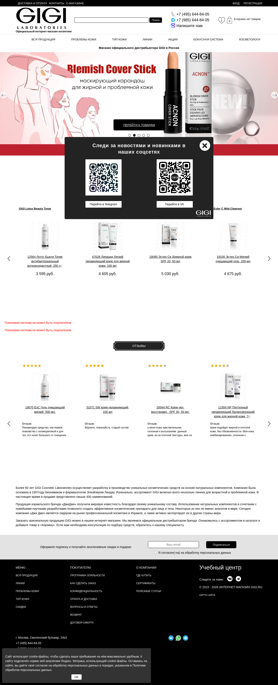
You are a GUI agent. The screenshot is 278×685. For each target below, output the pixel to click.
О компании (146, 567)
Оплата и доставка (83, 599)
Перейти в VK (174, 204)
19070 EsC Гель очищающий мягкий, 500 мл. (45, 410)
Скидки (21, 606)
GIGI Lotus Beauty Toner (35, 208)
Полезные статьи (148, 591)
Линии (147, 39)
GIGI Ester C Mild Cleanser (224, 208)
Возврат (76, 614)
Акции (173, 39)
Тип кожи (119, 39)
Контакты (56, 3)
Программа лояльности (87, 575)
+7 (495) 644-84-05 (28, 643)
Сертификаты (145, 583)
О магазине (75, 3)
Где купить (144, 575)
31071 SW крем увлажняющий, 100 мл (107, 410)
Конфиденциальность (86, 591)
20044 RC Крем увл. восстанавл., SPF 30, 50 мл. (170, 410)
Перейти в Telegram (103, 204)
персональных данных (215, 552)
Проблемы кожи (83, 39)
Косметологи (249, 39)
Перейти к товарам (139, 125)
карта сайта (207, 595)
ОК (76, 677)
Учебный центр (220, 567)
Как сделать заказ (83, 583)
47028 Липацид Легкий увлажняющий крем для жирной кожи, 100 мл (108, 261)
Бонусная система (208, 39)
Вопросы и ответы (84, 606)
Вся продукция (43, 39)
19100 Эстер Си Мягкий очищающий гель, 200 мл (233, 259)
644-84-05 (192, 14)
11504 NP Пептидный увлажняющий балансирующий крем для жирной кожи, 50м (233, 412)
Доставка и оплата (32, 3)
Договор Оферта (82, 622)
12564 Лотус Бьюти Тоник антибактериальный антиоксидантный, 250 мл (45, 261)
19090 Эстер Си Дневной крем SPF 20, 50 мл (170, 259)
